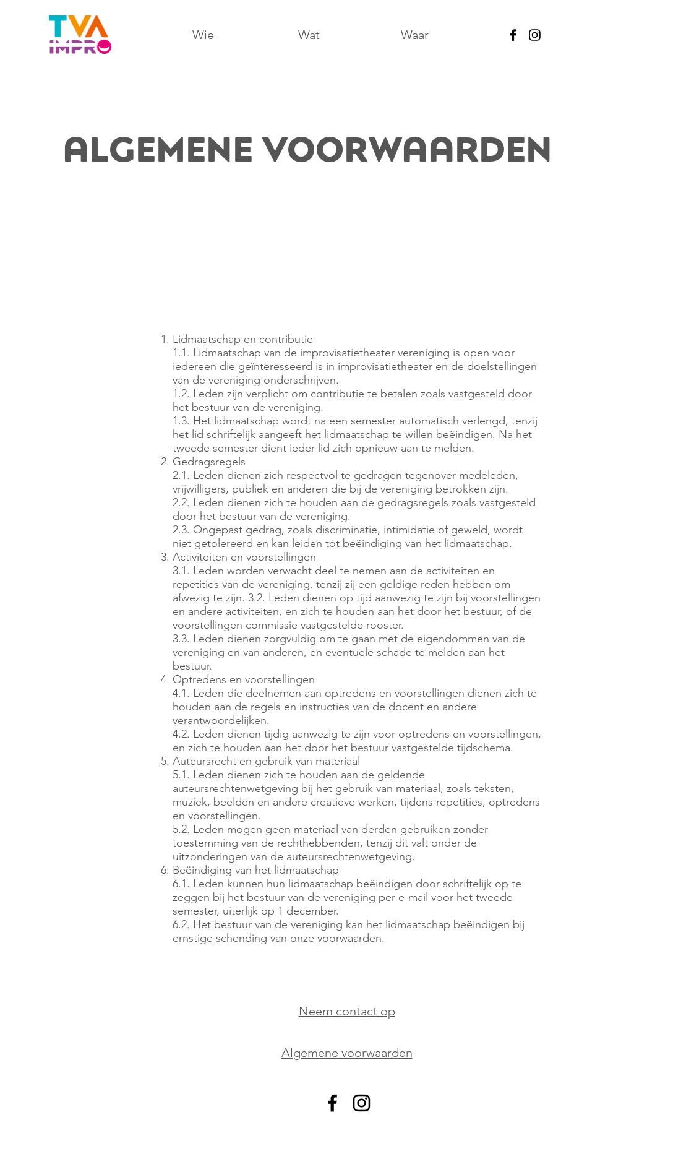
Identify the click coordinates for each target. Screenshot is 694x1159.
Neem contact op (347, 1011)
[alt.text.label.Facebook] (513, 35)
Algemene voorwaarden (347, 1052)
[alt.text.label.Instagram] (534, 35)
